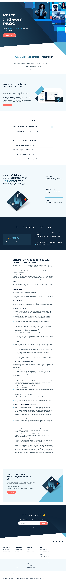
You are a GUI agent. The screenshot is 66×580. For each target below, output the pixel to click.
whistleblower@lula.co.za (44, 556)
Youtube (62, 541)
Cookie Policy (22, 578)
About (28, 549)
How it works (5, 553)
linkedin (53, 541)
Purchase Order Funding (44, 562)
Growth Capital (5, 565)
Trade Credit (17, 567)
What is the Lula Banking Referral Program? (33, 127)
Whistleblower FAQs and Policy (39, 578)
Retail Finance (29, 565)
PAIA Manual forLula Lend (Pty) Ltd (49, 579)
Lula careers (29, 555)
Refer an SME (29, 553)
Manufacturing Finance (19, 563)
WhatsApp (59, 541)
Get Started (9, 35)
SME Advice (17, 553)
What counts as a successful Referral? (33, 145)
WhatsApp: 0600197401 (44, 551)
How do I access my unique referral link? (33, 141)
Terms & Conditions (29, 578)
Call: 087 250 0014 (43, 549)
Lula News (17, 551)
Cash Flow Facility (6, 549)
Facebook (50, 541)
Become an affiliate (30, 551)
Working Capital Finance (7, 563)
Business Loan (54, 563)
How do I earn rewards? (33, 136)
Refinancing (5, 567)
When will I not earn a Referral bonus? (33, 155)
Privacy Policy (17, 578)
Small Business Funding (44, 563)
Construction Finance (31, 567)
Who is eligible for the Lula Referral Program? (33, 131)
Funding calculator (6, 555)
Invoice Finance (42, 565)
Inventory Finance (18, 562)
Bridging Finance (55, 562)
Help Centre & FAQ (18, 549)
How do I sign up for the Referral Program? (33, 159)
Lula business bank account (15, 28)
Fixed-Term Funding (6, 551)
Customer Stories (18, 555)
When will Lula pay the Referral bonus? (33, 150)
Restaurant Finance (18, 565)
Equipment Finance (55, 565)
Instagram (56, 541)
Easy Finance (5, 562)
